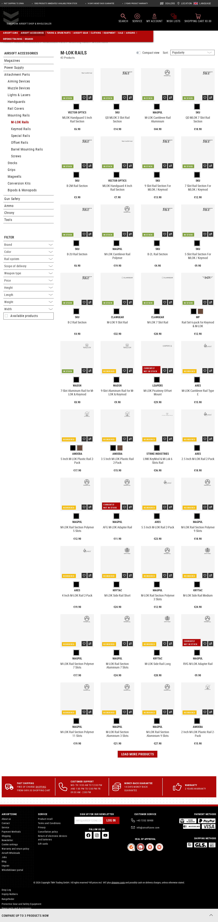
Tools (8, 219)
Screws (16, 156)
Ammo (9, 205)
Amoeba (77, 453)
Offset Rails (19, 142)
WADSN (77, 385)
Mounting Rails (19, 115)
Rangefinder (8, 899)
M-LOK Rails (20, 122)
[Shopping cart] (198, 20)
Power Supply (14, 67)
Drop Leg (6, 889)
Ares (198, 385)
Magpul (157, 112)
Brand (28, 244)
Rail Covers (16, 108)
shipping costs (118, 882)
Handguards (16, 101)
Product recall (45, 818)
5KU (117, 112)
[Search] (123, 20)
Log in (111, 820)
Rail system (28, 259)
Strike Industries (157, 453)
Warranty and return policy (15, 848)
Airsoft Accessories (21, 53)
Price (28, 280)
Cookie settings (10, 844)
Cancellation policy (48, 831)
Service (5, 827)
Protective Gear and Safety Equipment (21, 904)
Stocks (12, 163)
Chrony (9, 212)
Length (28, 295)
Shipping (41, 786)
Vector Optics (77, 112)
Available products (24, 316)
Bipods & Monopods (22, 190)
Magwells (14, 176)
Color (28, 252)
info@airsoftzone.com (148, 827)
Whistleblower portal (12, 869)
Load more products (137, 754)
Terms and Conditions (49, 823)
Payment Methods (11, 831)
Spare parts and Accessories (16, 908)
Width (28, 309)
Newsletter (7, 840)
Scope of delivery (28, 266)
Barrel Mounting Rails (27, 149)
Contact (6, 823)
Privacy (41, 827)
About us (6, 818)
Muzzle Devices (19, 88)
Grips (11, 169)
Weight (28, 302)
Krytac (117, 590)
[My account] (154, 20)
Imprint (5, 865)
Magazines (12, 60)
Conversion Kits (19, 183)
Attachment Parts (17, 74)
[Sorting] (192, 52)
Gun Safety (12, 198)
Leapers (157, 385)
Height (28, 288)
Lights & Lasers (19, 95)
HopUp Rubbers (10, 894)
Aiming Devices (19, 81)
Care (4, 913)
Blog (4, 861)
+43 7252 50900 (145, 820)
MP (198, 317)
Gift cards (43, 843)
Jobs (4, 857)
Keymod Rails (21, 129)
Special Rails (20, 135)
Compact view (150, 53)
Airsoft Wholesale (11, 852)
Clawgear (117, 317)
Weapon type (28, 273)
